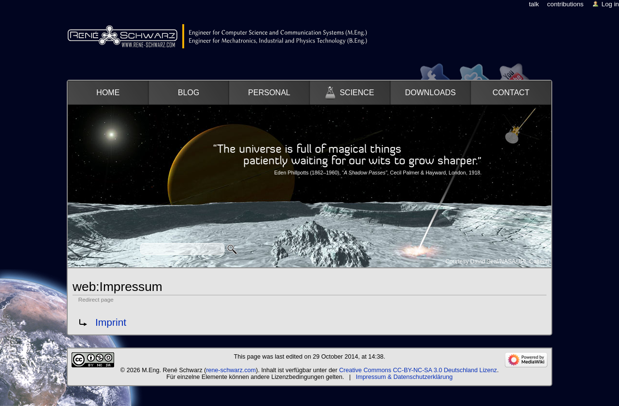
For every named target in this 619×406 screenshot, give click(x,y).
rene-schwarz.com (231, 370)
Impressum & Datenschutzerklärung (404, 377)
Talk (534, 4)
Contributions (565, 4)
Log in (610, 4)
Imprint (110, 322)
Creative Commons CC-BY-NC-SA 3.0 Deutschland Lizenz (418, 370)
